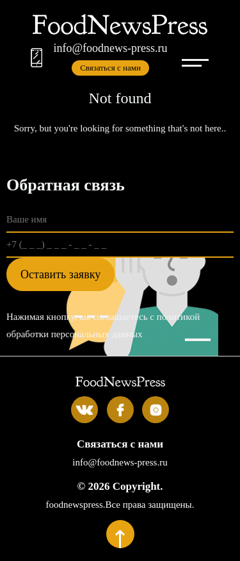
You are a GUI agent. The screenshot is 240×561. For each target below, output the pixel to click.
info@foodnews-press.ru (110, 48)
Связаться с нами (110, 67)
